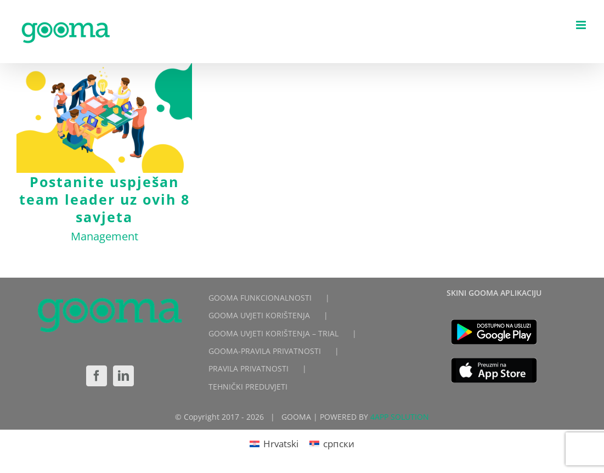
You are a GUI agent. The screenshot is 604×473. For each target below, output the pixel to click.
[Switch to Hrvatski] (274, 443)
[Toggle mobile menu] (582, 25)
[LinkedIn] (123, 375)
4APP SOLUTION (399, 417)
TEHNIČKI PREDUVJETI (247, 386)
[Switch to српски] (332, 443)
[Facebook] (96, 375)
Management (104, 236)
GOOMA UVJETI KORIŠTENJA (259, 315)
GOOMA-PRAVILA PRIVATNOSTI (264, 351)
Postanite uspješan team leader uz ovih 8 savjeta (104, 199)
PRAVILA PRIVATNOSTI (248, 368)
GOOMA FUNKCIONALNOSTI (260, 297)
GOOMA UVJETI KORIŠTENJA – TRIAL (273, 333)
